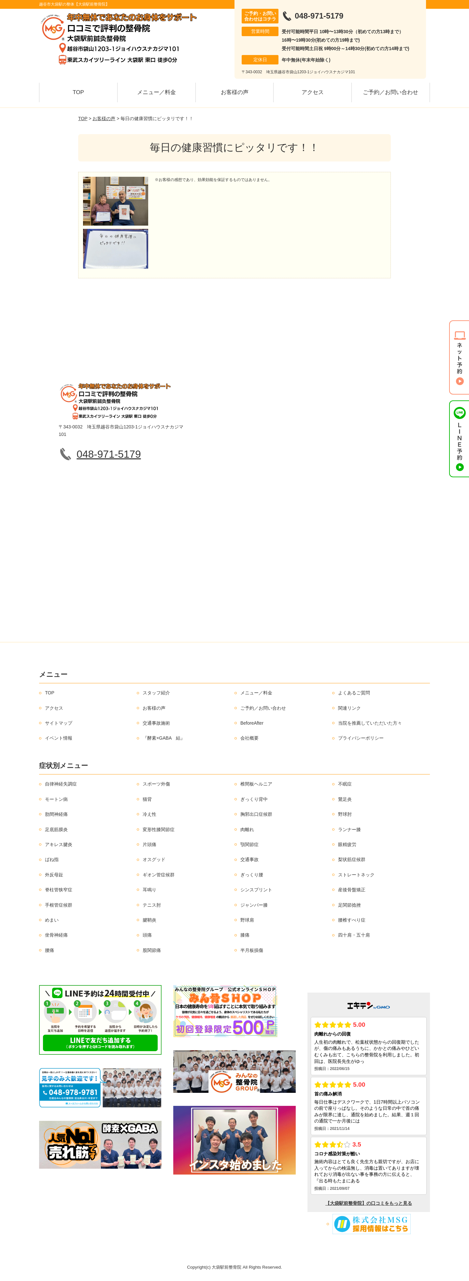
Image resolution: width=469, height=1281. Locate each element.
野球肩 (247, 920)
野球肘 (345, 814)
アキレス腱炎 (58, 844)
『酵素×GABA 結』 (164, 738)
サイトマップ (58, 723)
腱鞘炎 (149, 920)
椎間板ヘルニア (256, 784)
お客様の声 (235, 92)
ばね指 (52, 859)
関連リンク (349, 708)
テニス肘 (152, 905)
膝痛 (244, 935)
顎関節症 (249, 844)
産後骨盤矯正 (351, 889)
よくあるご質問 (354, 692)
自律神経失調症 (61, 784)
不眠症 (345, 784)
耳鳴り (149, 889)
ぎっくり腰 (251, 874)
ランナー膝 (349, 829)
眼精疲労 (347, 844)
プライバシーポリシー (361, 738)
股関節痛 (152, 950)
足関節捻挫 (349, 905)
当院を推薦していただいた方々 (370, 723)
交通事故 (249, 859)
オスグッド (154, 859)
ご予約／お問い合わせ (390, 92)
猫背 (147, 799)
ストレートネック (356, 874)
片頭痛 (149, 844)
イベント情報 (58, 738)
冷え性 (149, 814)
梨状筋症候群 (351, 859)
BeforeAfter (251, 723)
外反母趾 (54, 874)
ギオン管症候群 (159, 874)
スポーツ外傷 (156, 784)
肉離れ (247, 829)
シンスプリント (256, 889)
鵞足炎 (345, 799)
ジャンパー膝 (254, 905)
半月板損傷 (251, 950)
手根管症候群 (58, 905)
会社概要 (249, 738)
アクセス (313, 92)
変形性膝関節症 (159, 829)
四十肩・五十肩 (354, 935)
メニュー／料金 (156, 92)
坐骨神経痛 (56, 935)
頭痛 (147, 935)
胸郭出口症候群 (256, 814)
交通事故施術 (156, 723)
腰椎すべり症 (351, 920)
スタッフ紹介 (156, 692)
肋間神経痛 (56, 814)
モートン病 (56, 799)
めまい (52, 920)
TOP (78, 92)
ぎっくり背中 (254, 799)
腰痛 (49, 950)
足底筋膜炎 (56, 829)
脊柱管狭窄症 (58, 889)
